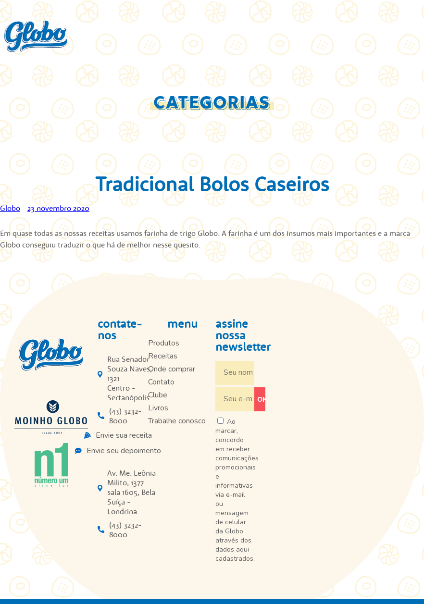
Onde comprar (171, 369)
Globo (10, 208)
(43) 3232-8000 (125, 415)
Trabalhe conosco (177, 421)
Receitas (162, 356)
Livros (158, 408)
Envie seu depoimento (124, 450)
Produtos (163, 343)
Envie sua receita (124, 435)
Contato (161, 382)
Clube (157, 395)
